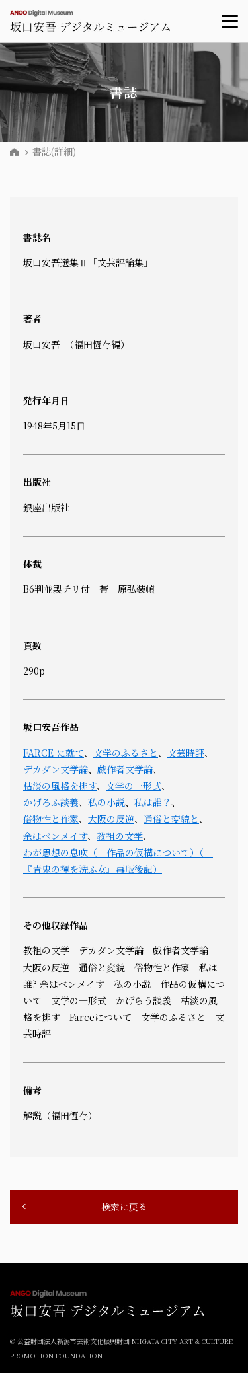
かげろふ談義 (51, 802)
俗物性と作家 (51, 818)
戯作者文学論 (125, 769)
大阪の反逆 (111, 818)
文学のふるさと (125, 752)
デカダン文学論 (55, 769)
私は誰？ (152, 802)
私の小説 (106, 802)
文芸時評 (185, 752)
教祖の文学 (120, 835)
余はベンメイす (55, 835)
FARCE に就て (53, 752)
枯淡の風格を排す (60, 785)
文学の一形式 (133, 785)
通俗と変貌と (171, 818)
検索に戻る (124, 1206)
